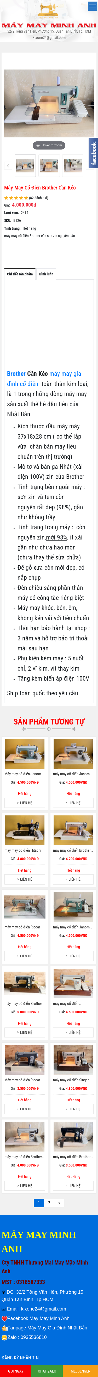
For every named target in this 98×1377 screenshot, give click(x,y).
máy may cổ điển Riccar (22, 927)
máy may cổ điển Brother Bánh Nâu (23, 1157)
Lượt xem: (11, 212)
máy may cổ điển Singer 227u (71, 1080)
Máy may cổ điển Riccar (22, 1080)
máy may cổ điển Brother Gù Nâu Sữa (72, 850)
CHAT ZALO (47, 1371)
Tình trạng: (12, 228)
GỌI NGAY (16, 1371)
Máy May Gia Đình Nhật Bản (57, 1327)
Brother (16, 373)
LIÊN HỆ (26, 803)
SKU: (7, 220)
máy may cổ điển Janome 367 (72, 774)
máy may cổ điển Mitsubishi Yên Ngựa (68, 1003)
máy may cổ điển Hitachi (22, 850)
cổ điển (29, 384)
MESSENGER (80, 1371)
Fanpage (17, 1327)
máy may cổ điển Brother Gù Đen (72, 1157)
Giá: (7, 205)
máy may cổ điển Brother (23, 1003)
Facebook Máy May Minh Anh (39, 1318)
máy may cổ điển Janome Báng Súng (72, 927)
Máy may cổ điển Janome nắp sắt (23, 774)
